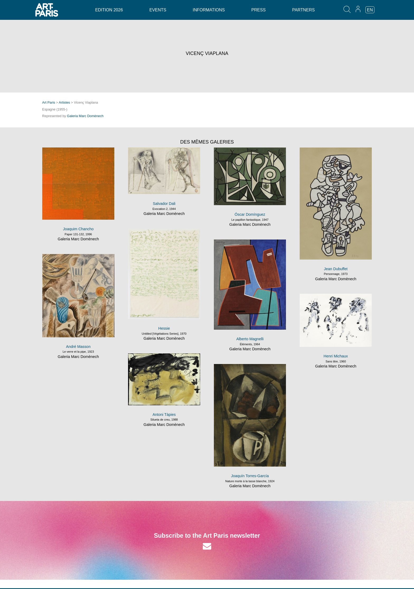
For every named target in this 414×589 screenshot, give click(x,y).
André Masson (78, 346)
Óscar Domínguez (250, 214)
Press (258, 10)
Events (157, 10)
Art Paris (48, 102)
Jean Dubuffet (335, 269)
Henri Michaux (336, 356)
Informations (209, 10)
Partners (303, 10)
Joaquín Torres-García (250, 476)
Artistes (64, 102)
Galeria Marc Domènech (85, 116)
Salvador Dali (164, 203)
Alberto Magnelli (250, 339)
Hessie (164, 328)
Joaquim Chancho (78, 229)
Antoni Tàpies (164, 414)
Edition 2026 (109, 10)
